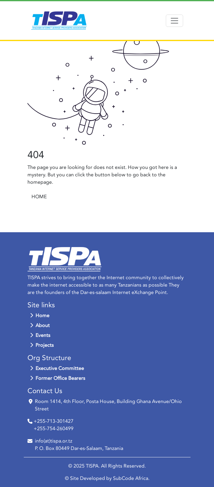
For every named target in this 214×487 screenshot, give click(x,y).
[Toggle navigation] (174, 21)
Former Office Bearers (57, 378)
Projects (42, 345)
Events (40, 335)
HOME (39, 196)
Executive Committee (57, 368)
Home (39, 315)
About (40, 325)
